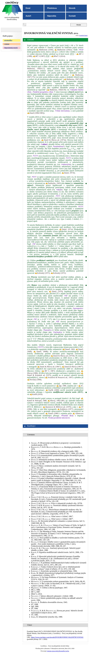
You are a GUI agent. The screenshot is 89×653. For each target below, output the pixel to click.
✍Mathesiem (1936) (44, 50)
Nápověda (51, 16)
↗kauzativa (47, 330)
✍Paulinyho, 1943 (53, 183)
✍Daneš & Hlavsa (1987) (72, 367)
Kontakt (72, 16)
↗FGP (80, 50)
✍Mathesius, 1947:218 (73, 79)
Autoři (28, 16)
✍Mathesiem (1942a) (63, 50)
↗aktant (59, 190)
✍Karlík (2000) (52, 390)
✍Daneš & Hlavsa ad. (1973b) (63, 356)
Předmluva (52, 8)
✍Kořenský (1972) (58, 273)
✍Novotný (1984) (34, 380)
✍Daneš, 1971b (68, 173)
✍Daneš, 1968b (40, 351)
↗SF (34, 244)
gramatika (8, 40)
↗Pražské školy (67, 416)
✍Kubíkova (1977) (65, 409)
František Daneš (83, 35)
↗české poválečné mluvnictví (59, 418)
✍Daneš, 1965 (69, 349)
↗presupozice (77, 308)
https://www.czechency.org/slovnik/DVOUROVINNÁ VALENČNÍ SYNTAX (57, 637)
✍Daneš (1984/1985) (35, 113)
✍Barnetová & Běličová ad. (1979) (57, 407)
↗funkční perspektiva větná (42, 92)
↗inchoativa (57, 332)
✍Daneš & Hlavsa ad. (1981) (49, 367)
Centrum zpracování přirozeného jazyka (58, 651)
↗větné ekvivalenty (62, 111)
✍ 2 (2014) (58, 56)
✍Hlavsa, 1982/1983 (56, 401)
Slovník (72, 8)
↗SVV (34, 177)
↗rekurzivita (65, 164)
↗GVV (35, 156)
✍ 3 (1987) (39, 56)
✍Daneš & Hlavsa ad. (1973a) (53, 140)
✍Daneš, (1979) (56, 291)
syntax (6, 44)
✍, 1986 (61, 386)
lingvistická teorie (11, 48)
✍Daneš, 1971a (65, 229)
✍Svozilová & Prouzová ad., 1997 (59, 377)
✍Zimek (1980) (52, 413)
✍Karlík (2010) (36, 394)
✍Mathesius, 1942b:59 (56, 90)
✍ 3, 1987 (47, 371)
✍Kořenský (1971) (42, 273)
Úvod (28, 8)
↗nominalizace (58, 146)
